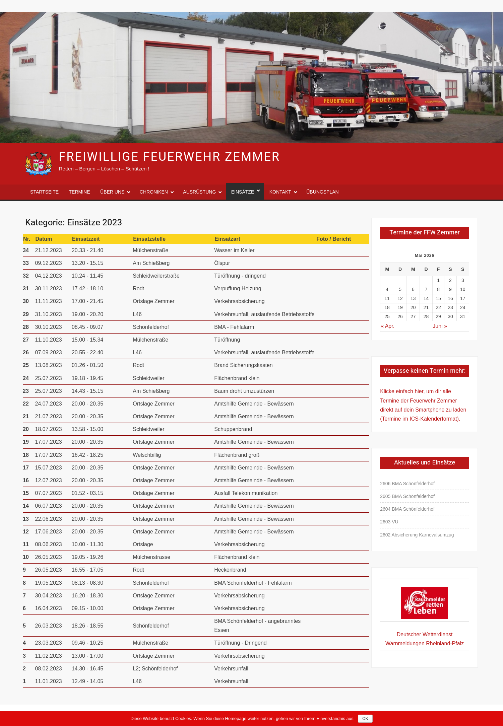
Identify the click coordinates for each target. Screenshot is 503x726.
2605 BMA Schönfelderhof (407, 496)
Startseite (44, 192)
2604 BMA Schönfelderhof (407, 509)
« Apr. (387, 326)
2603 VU (389, 521)
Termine (79, 192)
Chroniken (154, 192)
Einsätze (242, 192)
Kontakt (280, 192)
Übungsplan (322, 192)
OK (365, 718)
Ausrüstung (199, 192)
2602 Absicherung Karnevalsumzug (417, 534)
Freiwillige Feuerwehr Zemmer (169, 157)
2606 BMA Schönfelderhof (407, 483)
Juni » (440, 326)
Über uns (112, 192)
